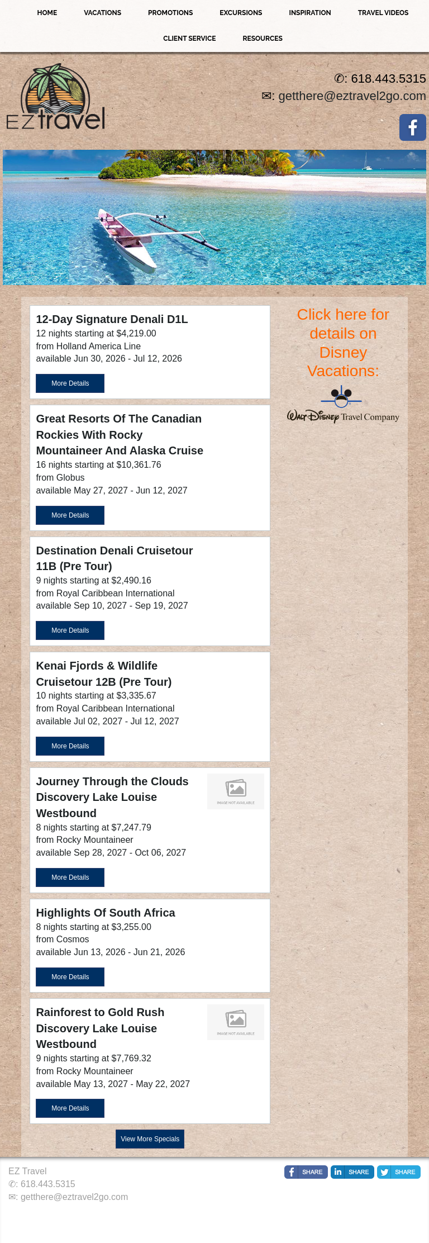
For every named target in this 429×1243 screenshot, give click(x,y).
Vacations (102, 13)
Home (47, 13)
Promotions (170, 13)
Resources (262, 38)
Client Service (189, 38)
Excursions (241, 13)
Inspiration (310, 13)
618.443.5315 (48, 1184)
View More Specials (150, 1139)
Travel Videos (383, 13)
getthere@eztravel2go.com (352, 96)
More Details (70, 383)
